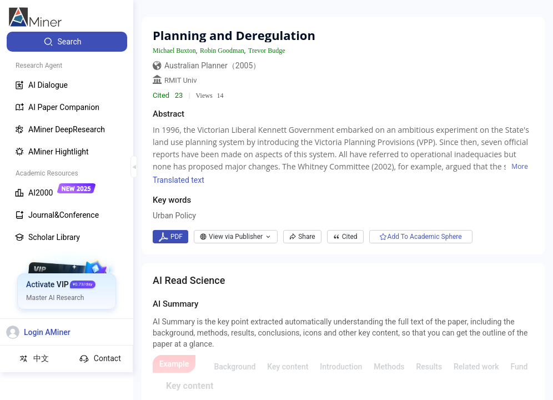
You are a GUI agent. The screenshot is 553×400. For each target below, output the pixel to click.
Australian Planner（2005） (212, 65)
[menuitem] (67, 42)
